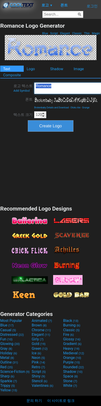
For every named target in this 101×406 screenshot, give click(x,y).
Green (40, 348)
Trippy (7, 385)
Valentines (42, 385)
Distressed (12, 334)
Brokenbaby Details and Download (51, 107)
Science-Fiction (15, 371)
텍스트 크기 (23, 114)
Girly (38, 339)
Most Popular (11, 320)
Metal (7, 357)
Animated (42, 320)
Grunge (85, 107)
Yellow (8, 390)
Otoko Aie (75, 107)
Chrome (41, 330)
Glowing (10, 344)
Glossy (71, 339)
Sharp (7, 376)
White (70, 385)
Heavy (71, 348)
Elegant (65, 33)
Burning (71, 325)
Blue (45, 33)
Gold (39, 344)
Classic (77, 33)
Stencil (39, 381)
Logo (31, 69)
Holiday (8, 353)
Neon (38, 357)
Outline (9, 362)
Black (70, 320)
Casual (8, 330)
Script (54, 33)
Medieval (73, 353)
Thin (87, 33)
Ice (36, 353)
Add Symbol (21, 90)
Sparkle (8, 381)
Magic (96, 33)
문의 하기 (34, 400)
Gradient (72, 344)
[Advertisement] (50, 168)
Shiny (38, 376)
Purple (71, 362)
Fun (6, 339)
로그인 (92, 6)
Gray (6, 348)
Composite (12, 75)
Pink (38, 362)
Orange (72, 357)
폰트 (29, 99)
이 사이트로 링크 (61, 400)
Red (6, 367)
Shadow (56, 69)
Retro (38, 367)
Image (79, 69)
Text (6, 69)
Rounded (73, 367)
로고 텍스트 (23, 88)
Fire (68, 334)
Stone (70, 381)
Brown (39, 325)
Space (70, 376)
